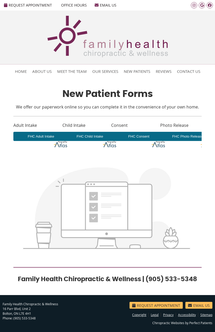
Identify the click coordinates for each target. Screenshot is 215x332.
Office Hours (74, 5)
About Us (42, 71)
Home (21, 71)
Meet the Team (72, 71)
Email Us (105, 5)
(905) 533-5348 (24, 318)
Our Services (105, 71)
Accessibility (187, 315)
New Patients (137, 71)
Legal (155, 315)
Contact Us (188, 71)
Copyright (139, 315)
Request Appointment (28, 5)
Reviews (163, 71)
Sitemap (206, 315)
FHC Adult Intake (41, 136)
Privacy (168, 315)
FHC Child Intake (90, 136)
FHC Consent (138, 136)
